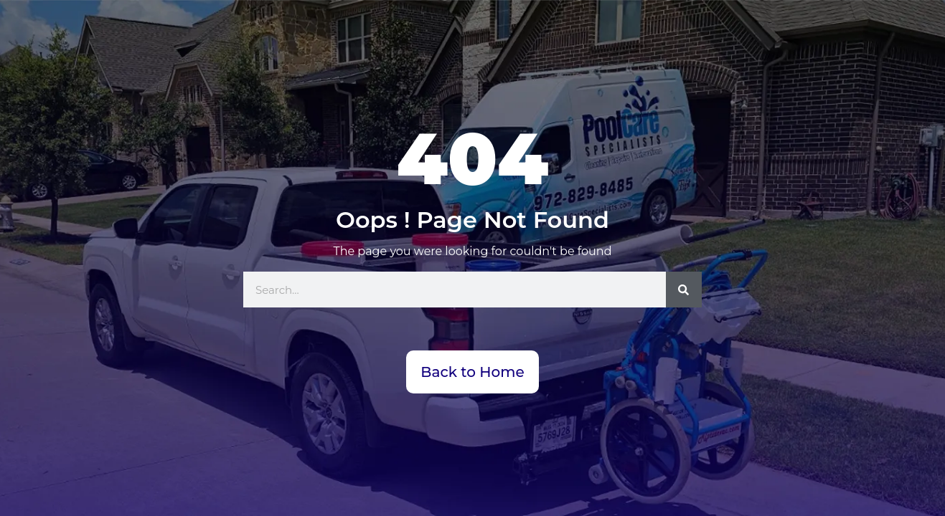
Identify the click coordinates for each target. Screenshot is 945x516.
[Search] (684, 289)
